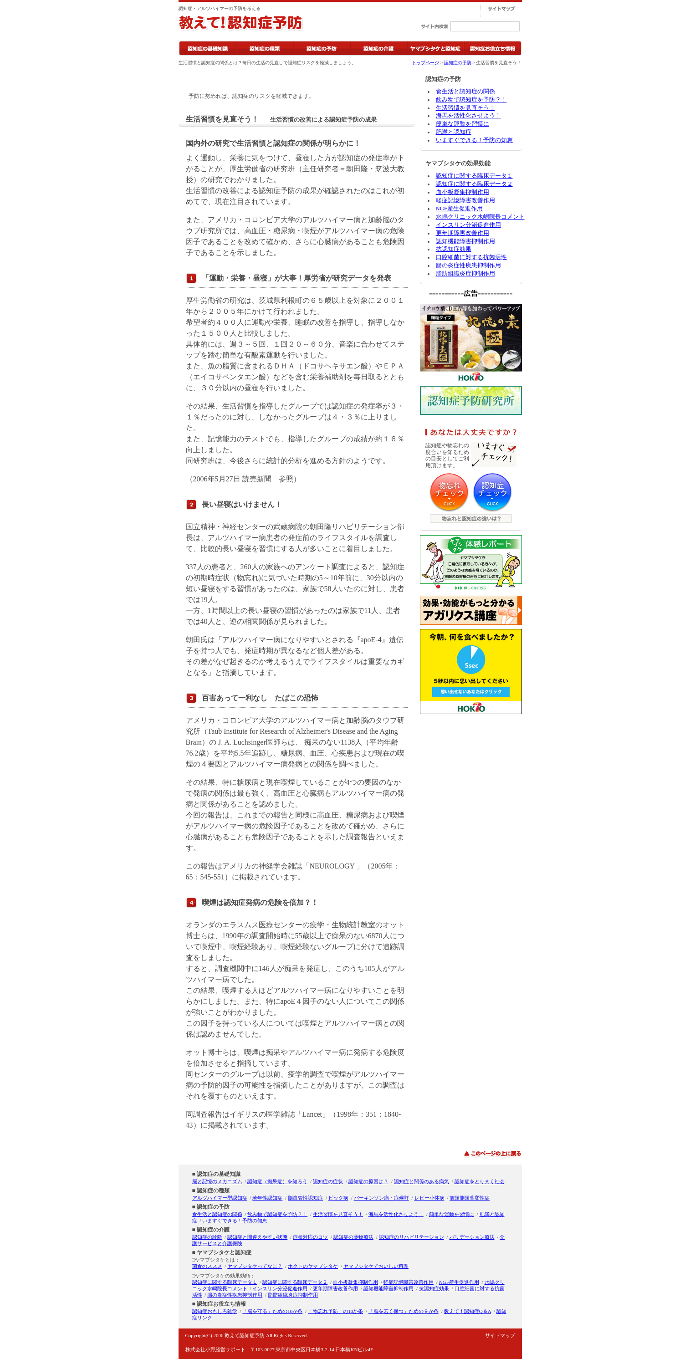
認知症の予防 (457, 62)
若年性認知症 (267, 1198)
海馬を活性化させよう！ (468, 115)
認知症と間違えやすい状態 (257, 1237)
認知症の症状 (328, 1181)
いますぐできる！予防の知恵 (474, 140)
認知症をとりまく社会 (480, 1181)
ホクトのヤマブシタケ (313, 1266)
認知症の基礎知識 (218, 1174)
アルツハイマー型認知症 (219, 1198)
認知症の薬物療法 (353, 1237)
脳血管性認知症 (305, 1198)
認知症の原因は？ (368, 1181)
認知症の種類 (213, 1190)
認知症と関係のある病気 (421, 1181)
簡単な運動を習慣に (462, 124)
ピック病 (338, 1198)
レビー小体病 (429, 1198)
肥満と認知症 (453, 132)
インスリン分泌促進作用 (468, 225)
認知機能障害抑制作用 (465, 241)
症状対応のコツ (310, 1237)
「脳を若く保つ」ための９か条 (403, 1311)
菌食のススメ (207, 1266)
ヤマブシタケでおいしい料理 (376, 1266)
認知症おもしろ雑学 (214, 1311)
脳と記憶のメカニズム (217, 1181)
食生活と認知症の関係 (465, 91)
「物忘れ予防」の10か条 (335, 1311)
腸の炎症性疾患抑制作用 (468, 265)
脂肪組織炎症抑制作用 (465, 274)
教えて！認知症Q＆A (467, 1311)
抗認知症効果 (453, 249)
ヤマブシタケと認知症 (224, 1252)
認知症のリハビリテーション (411, 1237)
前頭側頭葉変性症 (470, 1198)
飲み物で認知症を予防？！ (471, 100)
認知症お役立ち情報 (221, 1304)
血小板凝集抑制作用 (462, 192)
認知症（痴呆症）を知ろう (277, 1181)
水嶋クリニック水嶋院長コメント (480, 217)
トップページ (425, 62)
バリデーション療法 (472, 1237)
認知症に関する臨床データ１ (474, 176)
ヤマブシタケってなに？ (254, 1266)
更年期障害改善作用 (462, 233)
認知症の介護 (213, 1229)
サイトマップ (500, 1335)
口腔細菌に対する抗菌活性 (471, 257)
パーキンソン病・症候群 (381, 1198)
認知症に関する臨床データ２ (474, 184)
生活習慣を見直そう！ (465, 108)
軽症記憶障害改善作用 (465, 200)
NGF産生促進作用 (459, 208)
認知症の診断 (207, 1237)
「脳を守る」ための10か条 (272, 1311)
